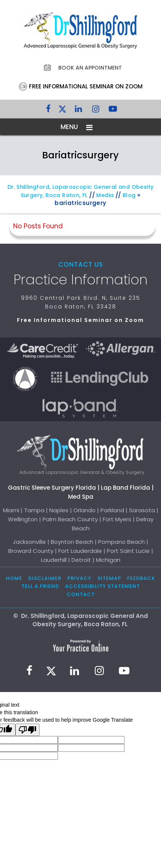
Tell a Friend (40, 586)
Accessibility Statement (102, 586)
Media (105, 195)
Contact (81, 594)
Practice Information (80, 279)
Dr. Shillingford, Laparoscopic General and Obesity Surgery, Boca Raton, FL (81, 191)
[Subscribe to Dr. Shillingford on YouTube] (112, 110)
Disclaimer (44, 578)
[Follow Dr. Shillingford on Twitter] (62, 110)
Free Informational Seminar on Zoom (86, 86)
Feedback (141, 578)
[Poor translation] (27, 730)
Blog (129, 195)
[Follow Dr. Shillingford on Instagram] (95, 110)
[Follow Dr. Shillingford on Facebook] (48, 110)
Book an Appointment (90, 67)
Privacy (79, 578)
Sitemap (109, 578)
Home (14, 578)
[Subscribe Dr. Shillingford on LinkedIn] (78, 110)
